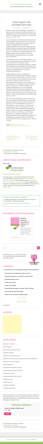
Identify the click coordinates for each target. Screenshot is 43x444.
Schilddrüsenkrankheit (25, 125)
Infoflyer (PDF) (7, 187)
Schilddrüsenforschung (9, 373)
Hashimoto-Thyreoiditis (9, 344)
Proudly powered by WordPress (13, 439)
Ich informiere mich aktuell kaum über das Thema (17, 273)
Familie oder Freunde (10, 282)
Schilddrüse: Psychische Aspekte (11, 361)
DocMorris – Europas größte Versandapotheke (15, 197)
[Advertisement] (12, 324)
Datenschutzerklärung (15, 174)
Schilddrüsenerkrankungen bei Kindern (12, 370)
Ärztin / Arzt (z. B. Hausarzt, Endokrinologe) (16, 294)
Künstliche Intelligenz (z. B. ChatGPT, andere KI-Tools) (19, 276)
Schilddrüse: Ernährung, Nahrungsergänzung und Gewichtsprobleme (20, 358)
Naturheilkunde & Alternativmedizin (11, 349)
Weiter (7, 413)
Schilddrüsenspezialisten (9, 388)
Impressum (6, 174)
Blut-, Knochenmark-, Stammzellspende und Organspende (31, 137)
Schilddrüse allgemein (8, 352)
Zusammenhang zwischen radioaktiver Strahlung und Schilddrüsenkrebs (13, 137)
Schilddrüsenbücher (8, 364)
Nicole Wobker (17, 27)
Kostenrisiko (21, 124)
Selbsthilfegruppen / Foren (12, 279)
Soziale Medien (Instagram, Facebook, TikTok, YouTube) (19, 288)
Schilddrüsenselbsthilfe (9, 385)
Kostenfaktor (13, 124)
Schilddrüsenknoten (8, 379)
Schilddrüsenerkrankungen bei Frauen (12, 367)
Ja (5, 410)
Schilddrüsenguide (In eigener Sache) (12, 376)
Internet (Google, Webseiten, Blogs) (14, 291)
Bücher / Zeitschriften (10, 285)
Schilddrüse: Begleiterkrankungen (11, 355)
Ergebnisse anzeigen (21, 301)
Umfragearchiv (6, 305)
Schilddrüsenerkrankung (12, 125)
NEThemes (33, 439)
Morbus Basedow (7, 346)
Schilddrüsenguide (21, 4)
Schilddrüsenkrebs (7, 382)
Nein (8, 410)
